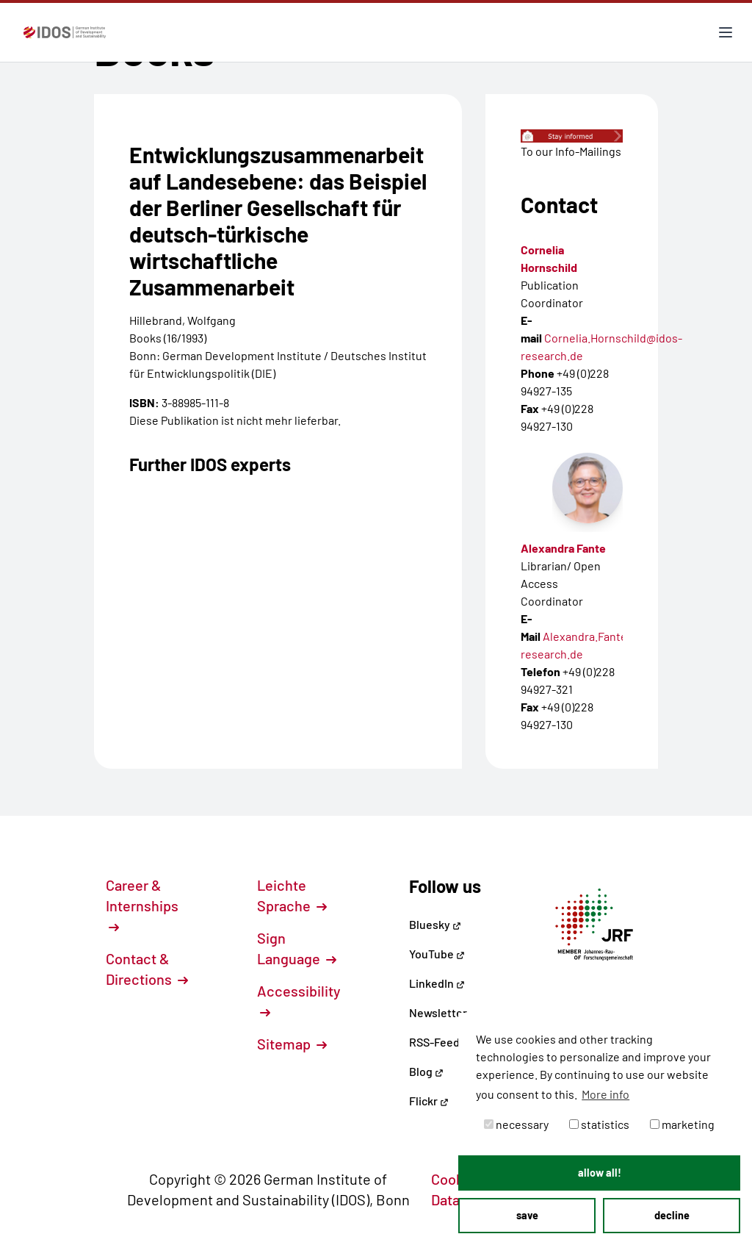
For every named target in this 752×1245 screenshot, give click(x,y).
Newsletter (438, 1012)
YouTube (437, 954)
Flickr (429, 1101)
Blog (426, 1071)
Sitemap (292, 1043)
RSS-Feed (434, 1042)
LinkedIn (437, 983)
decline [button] (672, 1215)
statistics (599, 1124)
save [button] (527, 1215)
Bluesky (435, 924)
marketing (682, 1124)
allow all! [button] (599, 1172)
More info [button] (605, 1094)
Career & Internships (142, 904)
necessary (516, 1124)
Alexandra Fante (563, 548)
